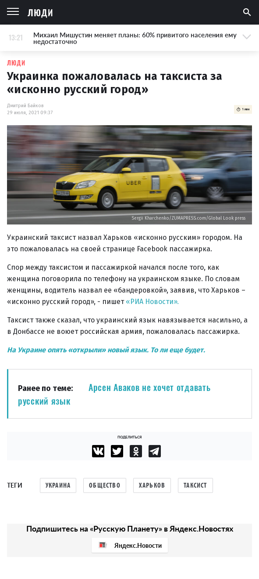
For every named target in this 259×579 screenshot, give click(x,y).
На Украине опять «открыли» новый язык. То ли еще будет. (106, 350)
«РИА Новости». (152, 301)
